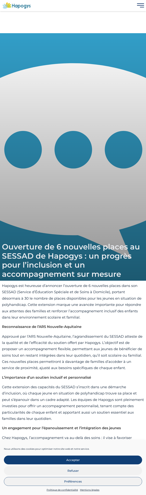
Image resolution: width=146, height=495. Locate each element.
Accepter (73, 460)
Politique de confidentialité (62, 489)
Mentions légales (89, 489)
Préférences (73, 481)
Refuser (73, 471)
